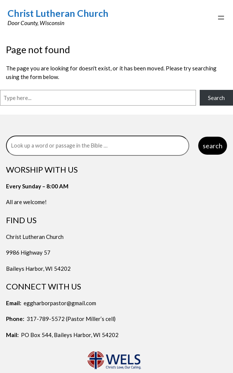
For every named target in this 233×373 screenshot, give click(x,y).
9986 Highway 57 (28, 252)
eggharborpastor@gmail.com (60, 303)
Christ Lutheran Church (57, 13)
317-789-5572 (46, 318)
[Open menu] (221, 17)
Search (216, 97)
